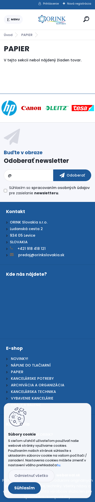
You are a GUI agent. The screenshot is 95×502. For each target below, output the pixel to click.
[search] (86, 19)
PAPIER (26, 34)
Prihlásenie (51, 4)
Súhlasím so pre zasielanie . (49, 190)
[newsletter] (72, 175)
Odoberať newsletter (36, 161)
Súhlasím (24, 488)
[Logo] (52, 19)
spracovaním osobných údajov (60, 187)
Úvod (8, 34)
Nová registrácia (79, 4)
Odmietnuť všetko (31, 475)
